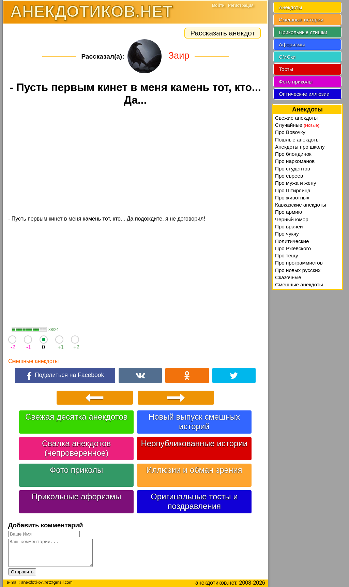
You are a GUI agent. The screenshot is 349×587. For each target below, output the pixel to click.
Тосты (286, 69)
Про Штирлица (292, 190)
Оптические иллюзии (304, 94)
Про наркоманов (295, 161)
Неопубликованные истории (194, 443)
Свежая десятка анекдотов (76, 416)
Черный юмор (291, 219)
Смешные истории (301, 19)
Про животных (292, 197)
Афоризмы (292, 44)
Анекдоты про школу (300, 147)
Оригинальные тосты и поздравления (194, 501)
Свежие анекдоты (296, 118)
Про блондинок (293, 154)
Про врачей (289, 226)
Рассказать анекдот (222, 33)
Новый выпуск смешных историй (194, 421)
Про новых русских (297, 270)
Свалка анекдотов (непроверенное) (76, 448)
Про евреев (289, 176)
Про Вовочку (290, 132)
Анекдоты (290, 7)
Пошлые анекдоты (297, 139)
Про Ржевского (293, 248)
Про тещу (286, 255)
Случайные (297, 125)
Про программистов (299, 263)
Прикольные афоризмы (76, 496)
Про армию (288, 212)
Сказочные (288, 277)
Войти (218, 5)
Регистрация (241, 5)
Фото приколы (76, 470)
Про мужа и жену (295, 183)
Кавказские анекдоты (300, 205)
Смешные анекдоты (33, 361)
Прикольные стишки (303, 32)
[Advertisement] (135, 161)
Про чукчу (287, 234)
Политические (292, 241)
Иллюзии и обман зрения (194, 470)
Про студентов (292, 168)
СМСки (287, 57)
